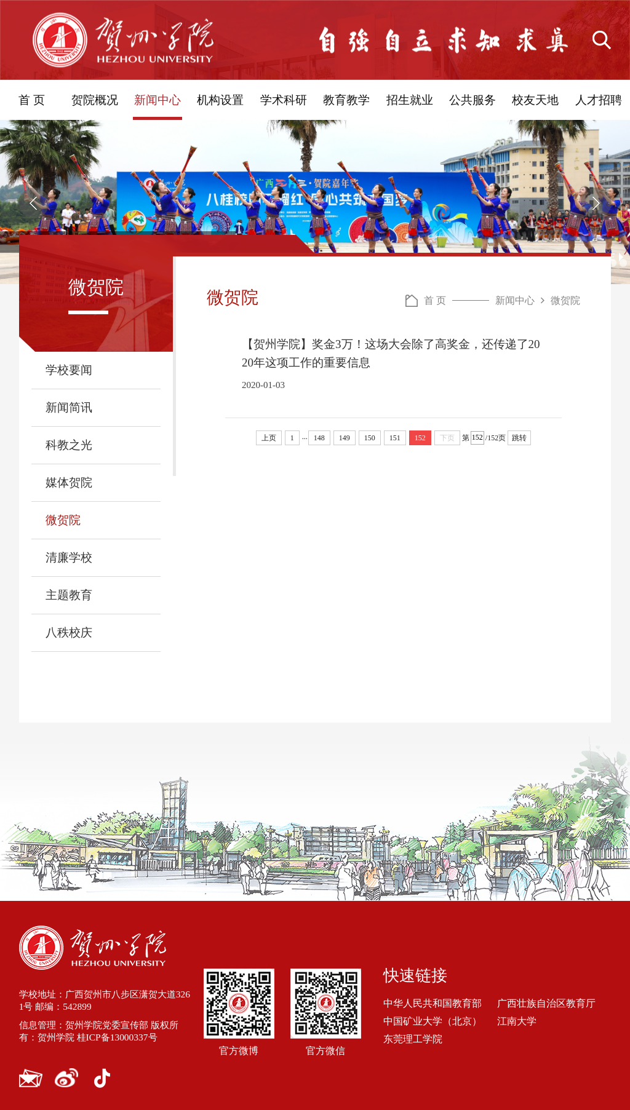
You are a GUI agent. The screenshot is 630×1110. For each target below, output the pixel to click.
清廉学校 (69, 557)
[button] (33, 203)
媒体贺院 (69, 482)
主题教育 (69, 595)
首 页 (31, 99)
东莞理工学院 (412, 1039)
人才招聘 (598, 99)
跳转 (519, 438)
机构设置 (220, 99)
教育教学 (346, 99)
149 (344, 438)
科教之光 (69, 444)
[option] (315, 202)
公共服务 (472, 99)
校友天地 (535, 99)
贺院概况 (94, 99)
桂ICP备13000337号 (123, 1037)
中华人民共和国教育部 (432, 1002)
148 (319, 438)
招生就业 (409, 99)
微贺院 (63, 519)
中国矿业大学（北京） (432, 1021)
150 (369, 438)
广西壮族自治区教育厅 (546, 1002)
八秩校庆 (69, 632)
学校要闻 (69, 369)
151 (395, 438)
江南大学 (516, 1021)
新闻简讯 (69, 407)
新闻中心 (157, 99)
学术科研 (283, 99)
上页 (268, 438)
